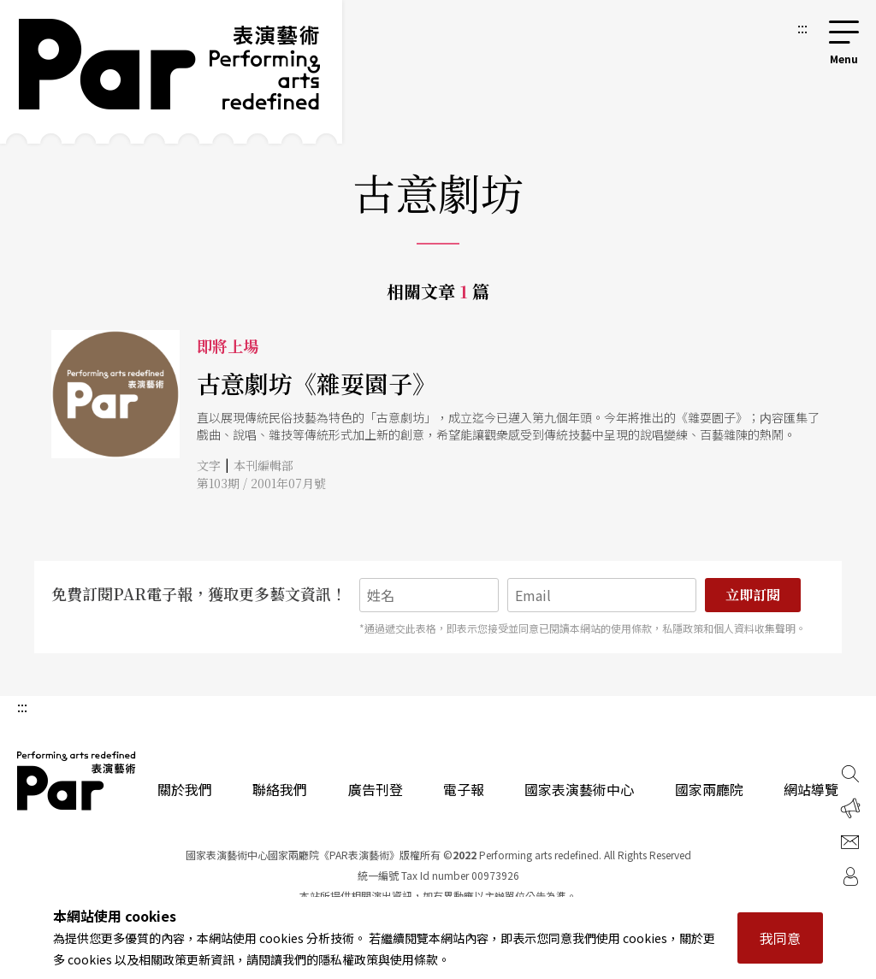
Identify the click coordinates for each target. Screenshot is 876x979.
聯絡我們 (279, 789)
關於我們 (184, 789)
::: (802, 27)
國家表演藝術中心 (579, 789)
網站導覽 (811, 789)
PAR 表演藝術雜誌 (77, 781)
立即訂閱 (752, 595)
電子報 (463, 789)
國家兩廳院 (709, 789)
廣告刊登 (375, 789)
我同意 (780, 938)
